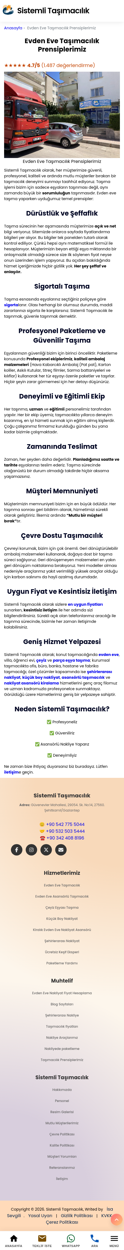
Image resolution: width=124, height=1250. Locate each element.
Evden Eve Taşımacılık (62, 885)
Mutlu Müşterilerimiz (62, 1123)
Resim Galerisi (62, 1112)
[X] (46, 850)
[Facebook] (16, 850)
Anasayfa (13, 28)
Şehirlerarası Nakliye (62, 1015)
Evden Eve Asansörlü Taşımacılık (61, 896)
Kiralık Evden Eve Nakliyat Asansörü (62, 929)
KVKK (106, 1216)
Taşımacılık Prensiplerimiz (62, 1060)
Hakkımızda (62, 1089)
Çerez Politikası (62, 1222)
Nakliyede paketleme (62, 1048)
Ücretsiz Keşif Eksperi (62, 952)
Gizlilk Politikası (77, 1216)
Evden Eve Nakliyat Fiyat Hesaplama (62, 993)
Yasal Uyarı (40, 1216)
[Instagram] (31, 850)
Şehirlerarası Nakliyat (62, 941)
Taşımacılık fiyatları (62, 1026)
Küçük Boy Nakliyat (62, 918)
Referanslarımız (62, 1167)
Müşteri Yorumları (62, 1156)
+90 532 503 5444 (65, 831)
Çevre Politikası (62, 1134)
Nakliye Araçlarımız (62, 1037)
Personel (62, 1101)
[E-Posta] (61, 850)
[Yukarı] (117, 1220)
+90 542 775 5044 (65, 824)
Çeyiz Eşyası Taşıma (61, 907)
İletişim (62, 1178)
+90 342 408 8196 (65, 838)
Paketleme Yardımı (62, 963)
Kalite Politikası (62, 1145)
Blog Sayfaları (62, 1004)
